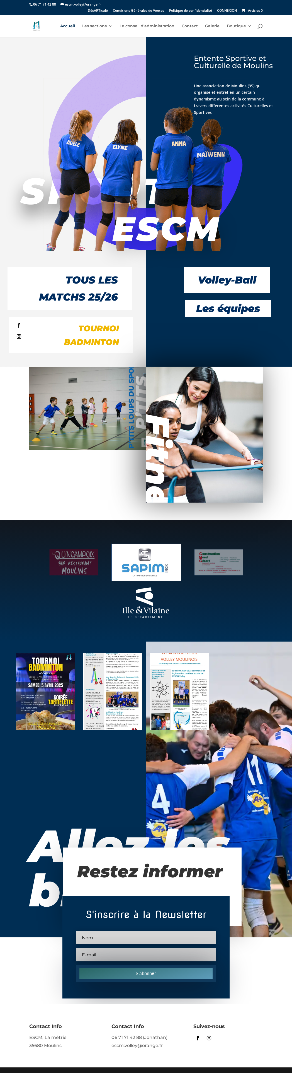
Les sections (94, 26)
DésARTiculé (98, 11)
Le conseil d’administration (147, 26)
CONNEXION (227, 11)
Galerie (212, 26)
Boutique (236, 26)
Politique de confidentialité (190, 11)
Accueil (67, 26)
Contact (190, 26)
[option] (77, 562)
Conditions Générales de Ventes (138, 11)
